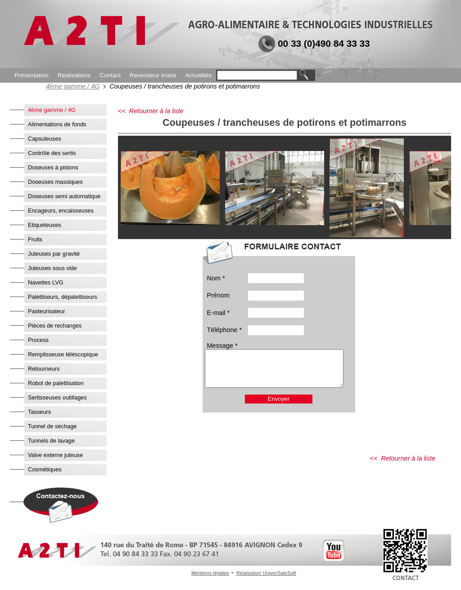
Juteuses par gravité (54, 253)
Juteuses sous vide (52, 268)
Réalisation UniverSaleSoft (266, 573)
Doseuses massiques (55, 181)
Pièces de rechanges (55, 325)
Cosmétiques (45, 469)
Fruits (35, 239)
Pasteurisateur (46, 311)
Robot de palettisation (56, 383)
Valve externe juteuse (55, 455)
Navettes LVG (45, 282)
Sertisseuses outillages (57, 397)
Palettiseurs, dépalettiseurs (62, 296)
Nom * (216, 278)
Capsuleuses (44, 138)
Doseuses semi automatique (64, 196)
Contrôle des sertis (52, 153)
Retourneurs (43, 368)
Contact (110, 75)
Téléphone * (224, 329)
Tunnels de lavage (51, 440)
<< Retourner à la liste (151, 111)
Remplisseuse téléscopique (63, 354)
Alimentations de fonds (57, 124)
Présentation (31, 75)
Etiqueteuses (44, 225)
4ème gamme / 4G (72, 86)
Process (38, 340)
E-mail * (218, 312)
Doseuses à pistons (53, 167)
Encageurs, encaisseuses (61, 210)
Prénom (218, 295)
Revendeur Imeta (153, 75)
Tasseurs (39, 411)
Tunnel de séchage (52, 426)
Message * (222, 345)
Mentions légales (210, 573)
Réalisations (74, 75)
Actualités (198, 75)
